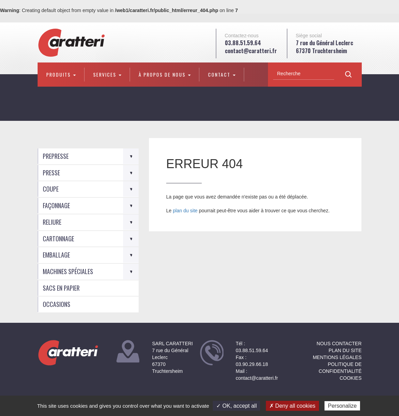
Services (107, 74)
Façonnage (56, 205)
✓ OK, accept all (236, 406)
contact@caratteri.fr (251, 51)
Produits (61, 74)
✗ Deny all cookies (292, 406)
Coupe (51, 188)
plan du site (185, 210)
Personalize (342, 406)
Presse (51, 172)
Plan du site (345, 350)
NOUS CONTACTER (339, 343)
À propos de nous (165, 74)
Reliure (52, 221)
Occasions (56, 304)
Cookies (351, 378)
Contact (222, 74)
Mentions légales (337, 357)
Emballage (56, 254)
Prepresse (56, 156)
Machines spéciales (68, 271)
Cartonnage (58, 238)
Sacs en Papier (61, 287)
